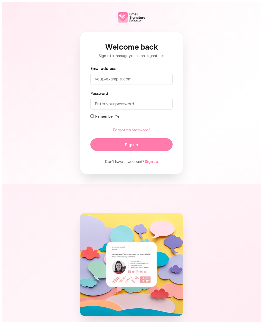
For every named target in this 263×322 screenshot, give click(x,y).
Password (99, 93)
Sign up (151, 161)
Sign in (131, 144)
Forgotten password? (131, 129)
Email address (103, 68)
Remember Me (104, 116)
